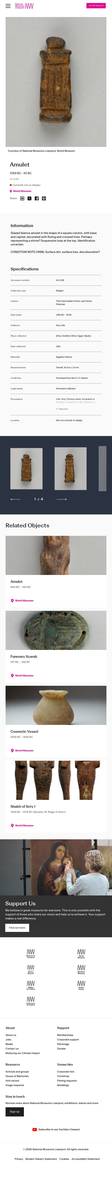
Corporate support (68, 1039)
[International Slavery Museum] (31, 970)
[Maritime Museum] (81, 970)
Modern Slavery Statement (41, 1159)
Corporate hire (65, 1071)
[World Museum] (81, 954)
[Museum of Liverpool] (31, 954)
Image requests (15, 1085)
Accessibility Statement (86, 1159)
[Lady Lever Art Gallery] (31, 1001)
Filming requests (67, 1080)
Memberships (65, 1035)
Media (9, 1044)
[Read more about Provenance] (78, 404)
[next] (62, 499)
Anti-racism (12, 1080)
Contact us (12, 1048)
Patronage (63, 1044)
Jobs (8, 1039)
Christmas (63, 1076)
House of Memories (17, 1076)
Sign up (15, 1111)
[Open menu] (8, 5)
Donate (61, 1048)
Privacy (19, 1159)
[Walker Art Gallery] (31, 985)
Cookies (64, 1159)
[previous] (15, 499)
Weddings (63, 1085)
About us (11, 1035)
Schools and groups (17, 1071)
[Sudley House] (81, 985)
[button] (26, 470)
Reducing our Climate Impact (23, 1053)
